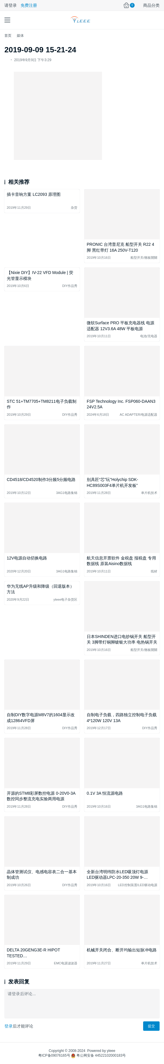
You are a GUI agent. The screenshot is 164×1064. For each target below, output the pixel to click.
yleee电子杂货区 (65, 599)
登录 (8, 1026)
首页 (7, 36)
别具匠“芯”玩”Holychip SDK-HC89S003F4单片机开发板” (112, 482)
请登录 (10, 5)
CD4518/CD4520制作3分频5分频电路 (41, 479)
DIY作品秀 (69, 286)
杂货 (74, 207)
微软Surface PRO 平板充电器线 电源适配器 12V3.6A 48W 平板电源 (120, 325)
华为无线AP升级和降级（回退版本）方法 (40, 589)
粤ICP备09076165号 (54, 1055)
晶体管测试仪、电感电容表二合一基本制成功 (42, 874)
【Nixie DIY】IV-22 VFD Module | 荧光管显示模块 (40, 275)
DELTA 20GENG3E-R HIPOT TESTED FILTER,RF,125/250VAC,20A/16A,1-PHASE (40, 953)
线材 (154, 571)
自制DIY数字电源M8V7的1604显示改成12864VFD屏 (41, 717)
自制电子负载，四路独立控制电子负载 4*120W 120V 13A (122, 717)
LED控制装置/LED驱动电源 (137, 885)
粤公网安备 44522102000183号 (98, 1055)
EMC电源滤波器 (65, 963)
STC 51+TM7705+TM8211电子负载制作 (41, 404)
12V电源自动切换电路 (27, 558)
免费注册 (29, 5)
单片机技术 (149, 493)
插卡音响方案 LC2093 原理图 (34, 194)
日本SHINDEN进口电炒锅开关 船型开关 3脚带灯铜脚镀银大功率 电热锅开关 (122, 639)
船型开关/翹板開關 (143, 257)
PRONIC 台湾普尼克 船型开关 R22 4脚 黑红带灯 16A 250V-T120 (120, 247)
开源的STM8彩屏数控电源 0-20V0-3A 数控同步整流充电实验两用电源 (41, 796)
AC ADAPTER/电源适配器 (138, 414)
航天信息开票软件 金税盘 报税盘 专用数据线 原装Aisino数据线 (121, 561)
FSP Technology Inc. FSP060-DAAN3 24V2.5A (121, 404)
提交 (151, 1026)
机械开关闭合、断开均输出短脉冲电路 (122, 950)
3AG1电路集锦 (66, 493)
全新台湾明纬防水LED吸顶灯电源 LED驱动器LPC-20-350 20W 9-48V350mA (117, 875)
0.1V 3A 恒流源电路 (105, 793)
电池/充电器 (148, 336)
